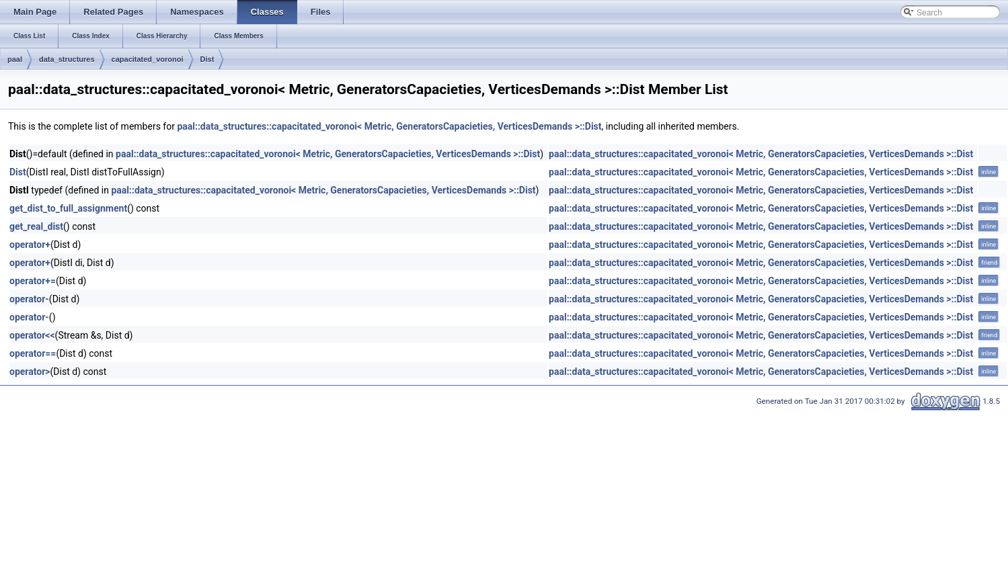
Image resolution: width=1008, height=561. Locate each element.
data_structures (67, 59)
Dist (207, 59)
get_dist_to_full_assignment (68, 208)
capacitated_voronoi (148, 59)
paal (14, 59)
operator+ (29, 244)
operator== (32, 353)
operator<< (32, 335)
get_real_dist (36, 226)
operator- (29, 299)
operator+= (32, 280)
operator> (29, 371)
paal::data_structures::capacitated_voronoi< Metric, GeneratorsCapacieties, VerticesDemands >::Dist (389, 126)
